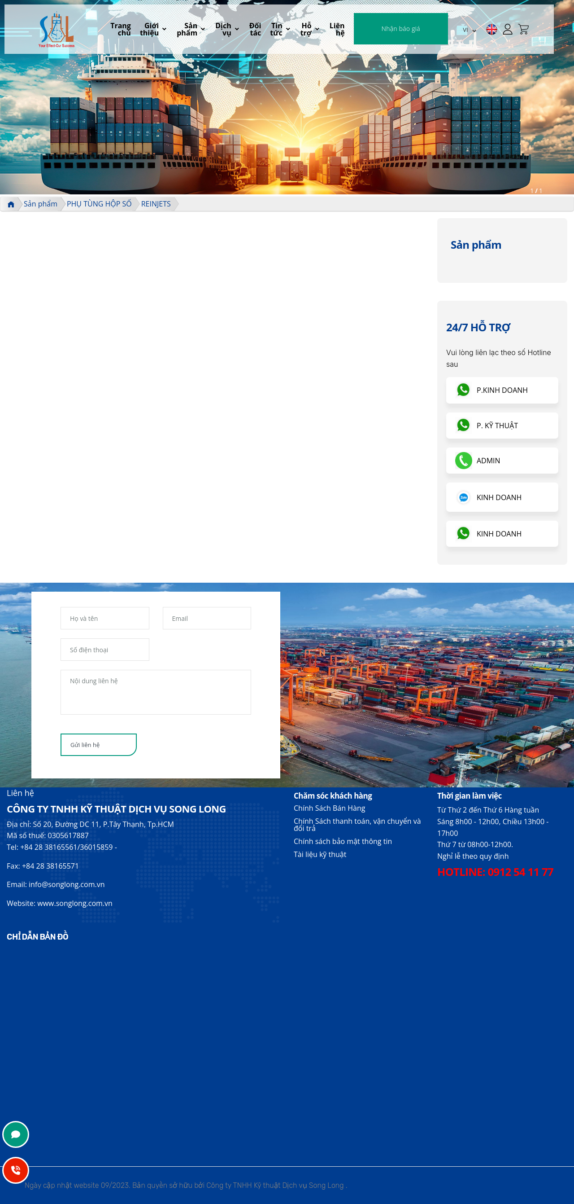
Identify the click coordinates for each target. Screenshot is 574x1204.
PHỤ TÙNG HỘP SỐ (99, 204)
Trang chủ (130, 29)
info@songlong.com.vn (66, 884)
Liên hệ (362, 29)
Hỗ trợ (328, 29)
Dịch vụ (237, 29)
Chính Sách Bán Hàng (329, 808)
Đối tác (274, 29)
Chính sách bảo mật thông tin (343, 841)
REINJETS (156, 204)
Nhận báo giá (425, 29)
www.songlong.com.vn (75, 903)
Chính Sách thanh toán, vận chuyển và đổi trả (357, 824)
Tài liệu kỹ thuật (320, 854)
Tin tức (297, 29)
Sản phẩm (201, 29)
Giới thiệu (161, 29)
